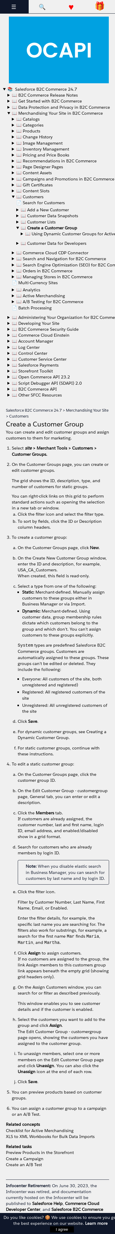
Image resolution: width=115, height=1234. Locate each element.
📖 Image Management (39, 143)
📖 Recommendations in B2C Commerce (56, 161)
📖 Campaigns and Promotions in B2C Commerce (65, 179)
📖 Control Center (29, 353)
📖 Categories (29, 125)
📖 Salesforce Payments (35, 365)
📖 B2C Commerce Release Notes (45, 95)
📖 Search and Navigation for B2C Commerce (61, 258)
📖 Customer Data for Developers (53, 243)
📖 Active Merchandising (40, 295)
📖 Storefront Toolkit (32, 371)
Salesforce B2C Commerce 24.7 (45, 89)
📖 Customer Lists (38, 222)
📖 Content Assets (34, 172)
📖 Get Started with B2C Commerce (47, 101)
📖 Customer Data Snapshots (49, 215)
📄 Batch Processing (32, 308)
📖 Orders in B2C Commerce (44, 271)
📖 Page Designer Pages (39, 167)
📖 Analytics (28, 289)
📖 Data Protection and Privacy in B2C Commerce (61, 107)
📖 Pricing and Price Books (42, 155)
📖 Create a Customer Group (49, 228)
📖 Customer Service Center (39, 359)
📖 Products (28, 131)
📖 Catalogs (28, 119)
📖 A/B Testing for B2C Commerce (49, 301)
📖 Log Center (26, 347)
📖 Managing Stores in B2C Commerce (54, 276)
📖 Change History (34, 137)
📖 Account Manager (32, 341)
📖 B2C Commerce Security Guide (45, 329)
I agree (62, 1229)
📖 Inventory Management (42, 149)
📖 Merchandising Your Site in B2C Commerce (57, 113)
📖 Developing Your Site (35, 323)
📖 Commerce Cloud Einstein (40, 335)
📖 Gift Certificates (34, 185)
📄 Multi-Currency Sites (35, 282)
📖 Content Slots (32, 191)
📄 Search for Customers (40, 202)
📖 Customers (29, 196)
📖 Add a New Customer (45, 209)
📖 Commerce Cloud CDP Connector (52, 252)
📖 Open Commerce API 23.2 (41, 377)
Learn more (96, 1223)
